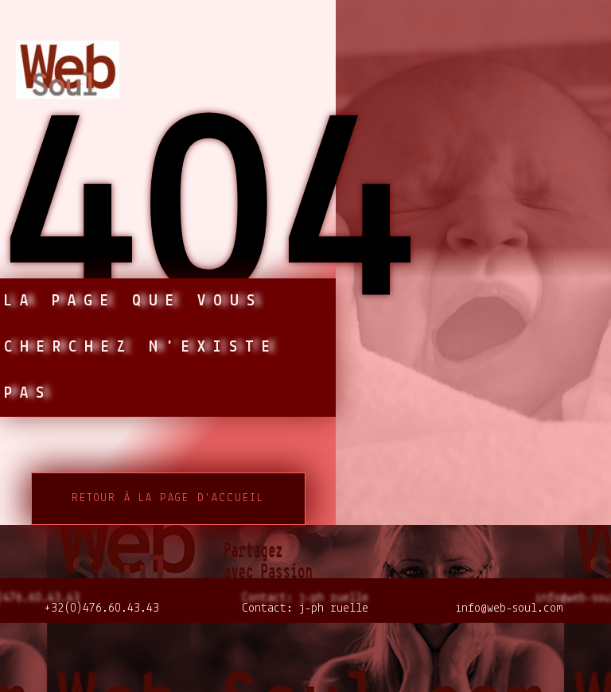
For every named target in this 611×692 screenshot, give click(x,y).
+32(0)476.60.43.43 (102, 608)
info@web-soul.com (509, 608)
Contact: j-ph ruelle (305, 608)
